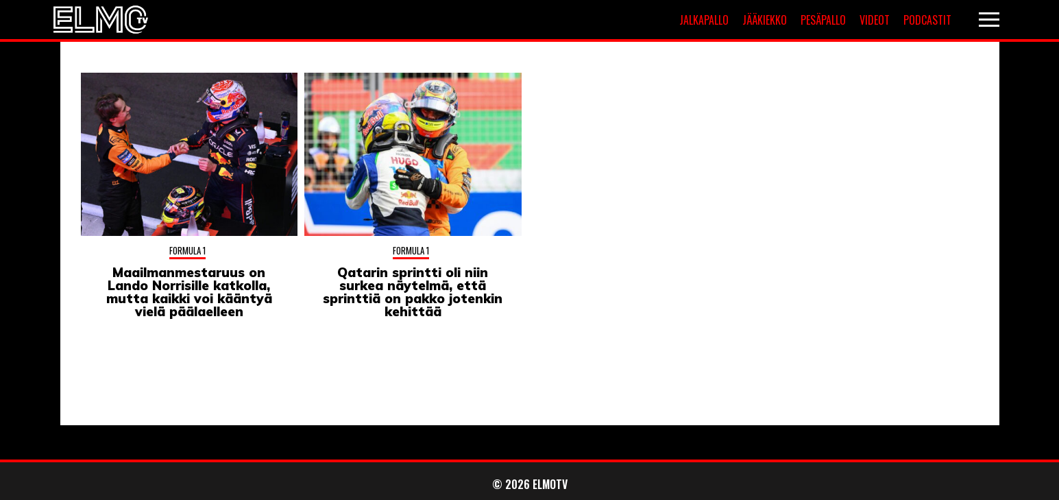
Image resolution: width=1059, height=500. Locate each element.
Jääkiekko (764, 20)
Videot (875, 20)
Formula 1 (187, 250)
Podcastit (927, 20)
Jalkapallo (704, 20)
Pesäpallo (823, 20)
